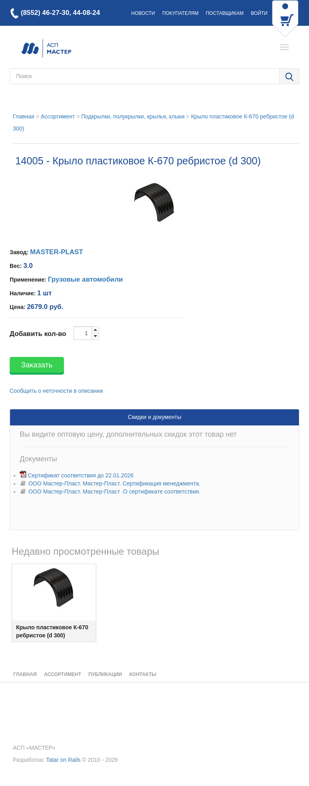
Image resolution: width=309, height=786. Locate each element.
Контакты (142, 674)
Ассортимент (58, 116)
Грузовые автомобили (85, 279)
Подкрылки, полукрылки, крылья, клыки (133, 116)
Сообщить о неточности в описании (56, 391)
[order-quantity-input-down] (95, 336)
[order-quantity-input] (83, 333)
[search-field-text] (144, 76)
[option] (54, 603)
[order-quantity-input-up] (95, 330)
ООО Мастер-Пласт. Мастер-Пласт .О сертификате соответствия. (114, 491)
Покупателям (180, 13)
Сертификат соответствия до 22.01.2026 (81, 475)
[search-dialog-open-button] (289, 76)
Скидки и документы (154, 417)
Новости (143, 13)
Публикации (105, 674)
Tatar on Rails (63, 760)
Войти (259, 13)
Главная (23, 116)
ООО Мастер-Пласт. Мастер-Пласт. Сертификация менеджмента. (114, 483)
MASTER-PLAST (56, 252)
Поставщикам (224, 13)
